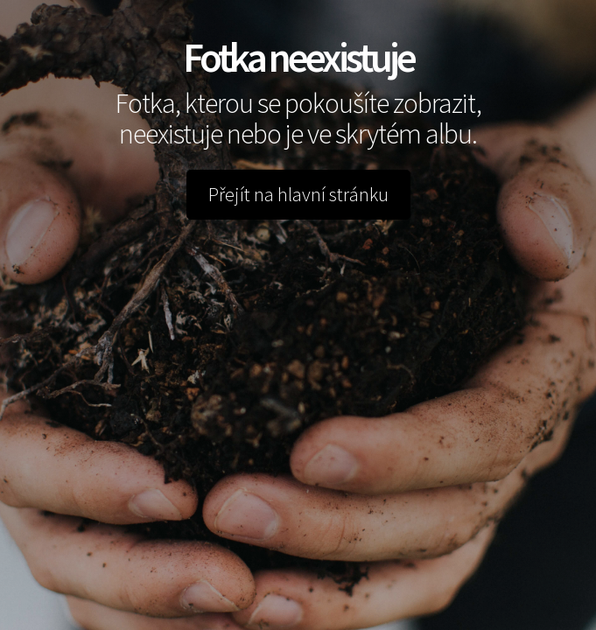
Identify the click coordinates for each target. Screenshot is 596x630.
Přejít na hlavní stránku (298, 194)
